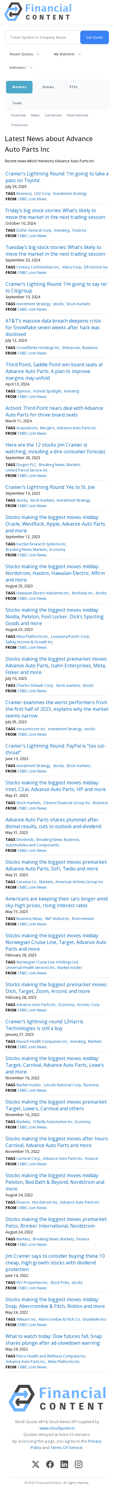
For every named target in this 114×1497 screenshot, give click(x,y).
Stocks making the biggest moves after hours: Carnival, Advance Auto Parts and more (57, 1142)
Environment (83, 918)
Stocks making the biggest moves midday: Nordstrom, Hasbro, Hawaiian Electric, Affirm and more (55, 573)
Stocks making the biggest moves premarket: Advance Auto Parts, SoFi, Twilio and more (56, 865)
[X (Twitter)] (35, 1465)
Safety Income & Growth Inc (29, 642)
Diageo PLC (26, 464)
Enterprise (71, 347)
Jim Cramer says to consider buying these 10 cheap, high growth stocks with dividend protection (55, 1263)
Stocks (48, 87)
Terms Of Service (66, 1447)
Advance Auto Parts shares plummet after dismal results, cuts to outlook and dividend (53, 823)
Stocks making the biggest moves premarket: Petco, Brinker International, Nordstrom (56, 1222)
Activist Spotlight (47, 391)
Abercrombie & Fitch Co (59, 1319)
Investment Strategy (33, 303)
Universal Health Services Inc (30, 967)
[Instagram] (78, 1465)
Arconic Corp (88, 1004)
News (35, 115)
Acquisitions (26, 427)
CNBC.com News (32, 199)
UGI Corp (42, 193)
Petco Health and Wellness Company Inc (50, 1356)
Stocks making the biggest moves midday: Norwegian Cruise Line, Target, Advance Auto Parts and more (55, 942)
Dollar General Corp (33, 230)
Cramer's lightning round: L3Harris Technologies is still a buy (44, 1025)
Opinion (23, 391)
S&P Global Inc (57, 918)
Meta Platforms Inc (32, 636)
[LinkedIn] (64, 1465)
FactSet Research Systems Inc (41, 544)
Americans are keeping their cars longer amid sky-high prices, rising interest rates (56, 902)
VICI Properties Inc (32, 1282)
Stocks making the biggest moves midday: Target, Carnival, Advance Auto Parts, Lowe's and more (54, 1065)
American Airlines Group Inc (79, 881)
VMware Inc (26, 1319)
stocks (58, 303)
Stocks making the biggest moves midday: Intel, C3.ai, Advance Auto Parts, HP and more (55, 786)
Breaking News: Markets (59, 464)
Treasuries (19, 125)
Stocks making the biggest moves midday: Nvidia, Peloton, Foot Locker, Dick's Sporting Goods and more (54, 617)
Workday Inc (82, 593)
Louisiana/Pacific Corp (70, 636)
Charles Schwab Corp (34, 685)
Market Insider (69, 967)
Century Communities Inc (37, 267)
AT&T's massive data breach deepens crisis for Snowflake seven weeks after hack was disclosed (53, 327)
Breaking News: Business (57, 839)
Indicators (18, 67)
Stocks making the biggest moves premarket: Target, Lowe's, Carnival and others (56, 1105)
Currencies (53, 115)
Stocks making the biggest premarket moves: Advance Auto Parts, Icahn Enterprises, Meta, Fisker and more (56, 665)
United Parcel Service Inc (27, 470)
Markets (19, 87)
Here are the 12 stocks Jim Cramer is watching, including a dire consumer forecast (55, 448)
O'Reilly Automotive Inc (52, 1121)
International (77, 115)
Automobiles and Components (32, 845)
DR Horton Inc (96, 267)
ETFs (74, 87)
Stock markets (78, 303)
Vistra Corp (71, 267)
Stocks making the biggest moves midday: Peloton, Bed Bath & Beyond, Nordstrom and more (54, 1182)
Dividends (25, 839)
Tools (17, 103)
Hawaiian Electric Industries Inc (42, 593)
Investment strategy (70, 193)
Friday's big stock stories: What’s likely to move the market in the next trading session (55, 213)
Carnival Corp (28, 1158)
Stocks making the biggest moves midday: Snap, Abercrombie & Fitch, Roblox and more (55, 1302)
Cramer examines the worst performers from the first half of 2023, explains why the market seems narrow (57, 709)
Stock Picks (59, 1282)
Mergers (47, 427)
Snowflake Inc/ (94, 1319)
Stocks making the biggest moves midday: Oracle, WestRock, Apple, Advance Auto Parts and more (55, 524)
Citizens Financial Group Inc (66, 802)
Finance (91, 1158)
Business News (29, 918)
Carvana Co (26, 881)
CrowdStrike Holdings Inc (38, 347)
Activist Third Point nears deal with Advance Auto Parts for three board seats (54, 411)
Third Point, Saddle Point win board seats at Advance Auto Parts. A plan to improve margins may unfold (54, 371)
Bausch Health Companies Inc (41, 1041)
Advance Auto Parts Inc (76, 427)
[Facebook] (50, 1465)
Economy (57, 549)
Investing (61, 230)
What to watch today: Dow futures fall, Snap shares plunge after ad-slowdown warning (53, 1339)
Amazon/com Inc (30, 728)
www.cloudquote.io (57, 1428)
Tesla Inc (79, 230)
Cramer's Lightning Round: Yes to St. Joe (50, 487)
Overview (18, 115)
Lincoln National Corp (62, 1084)
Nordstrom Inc (44, 1202)
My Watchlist (64, 54)
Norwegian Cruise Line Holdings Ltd (47, 962)
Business (24, 193)
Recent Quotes (21, 54)
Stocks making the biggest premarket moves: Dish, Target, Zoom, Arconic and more (56, 987)
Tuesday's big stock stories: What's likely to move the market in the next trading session (55, 250)
